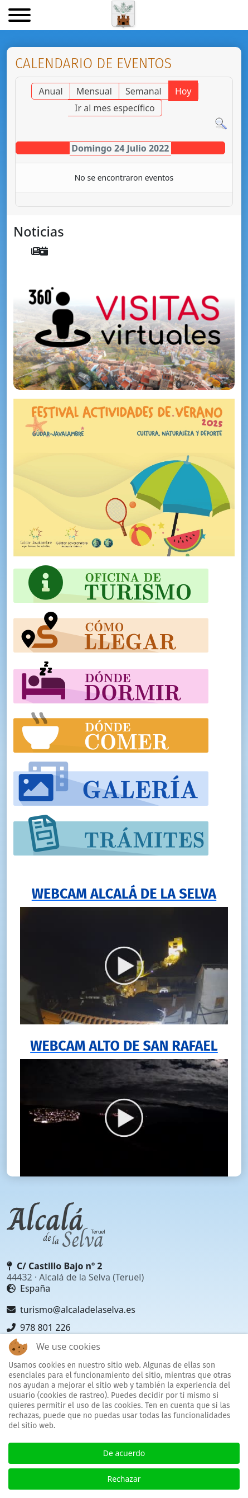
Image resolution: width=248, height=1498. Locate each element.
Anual (50, 91)
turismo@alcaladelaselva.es (71, 1309)
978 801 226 (39, 1327)
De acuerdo (124, 1453)
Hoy (183, 91)
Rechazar (123, 1478)
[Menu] (19, 17)
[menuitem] (35, 251)
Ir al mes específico (115, 108)
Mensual (94, 91)
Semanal (143, 91)
